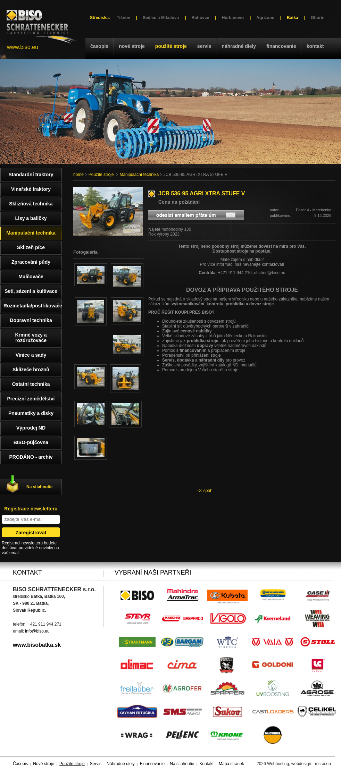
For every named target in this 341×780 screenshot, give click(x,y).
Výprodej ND (30, 428)
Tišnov (123, 17)
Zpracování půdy (30, 262)
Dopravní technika (31, 320)
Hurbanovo (233, 17)
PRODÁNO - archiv (30, 457)
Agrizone (265, 17)
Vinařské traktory (31, 189)
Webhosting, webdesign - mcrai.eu (299, 763)
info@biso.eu (37, 631)
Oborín (317, 17)
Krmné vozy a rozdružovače (31, 337)
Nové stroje (132, 46)
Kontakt (315, 46)
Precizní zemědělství (31, 398)
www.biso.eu (22, 47)
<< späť (204, 490)
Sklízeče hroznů (31, 369)
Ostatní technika (31, 384)
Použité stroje (171, 46)
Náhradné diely (239, 46)
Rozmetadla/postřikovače (32, 305)
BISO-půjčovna (31, 442)
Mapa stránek (231, 763)
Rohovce (200, 17)
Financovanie (281, 46)
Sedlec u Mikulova (161, 17)
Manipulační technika (139, 174)
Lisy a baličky (31, 218)
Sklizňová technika (30, 203)
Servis (204, 46)
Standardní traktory (30, 174)
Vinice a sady (31, 355)
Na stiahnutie (39, 486)
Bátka (292, 17)
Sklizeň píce (31, 247)
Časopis (99, 46)
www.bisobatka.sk (37, 645)
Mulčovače (30, 276)
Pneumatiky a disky (30, 413)
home (78, 174)
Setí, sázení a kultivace (31, 291)
